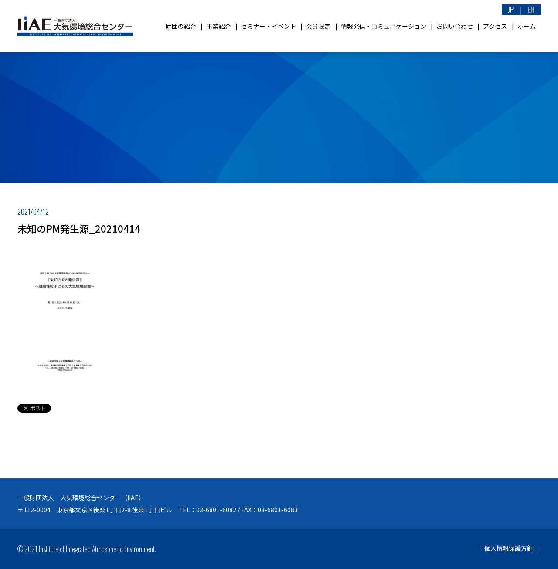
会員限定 (318, 26)
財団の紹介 (181, 26)
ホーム (526, 26)
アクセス (495, 26)
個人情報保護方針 (508, 548)
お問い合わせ (454, 26)
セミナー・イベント (268, 26)
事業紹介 (219, 26)
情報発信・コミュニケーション (383, 26)
